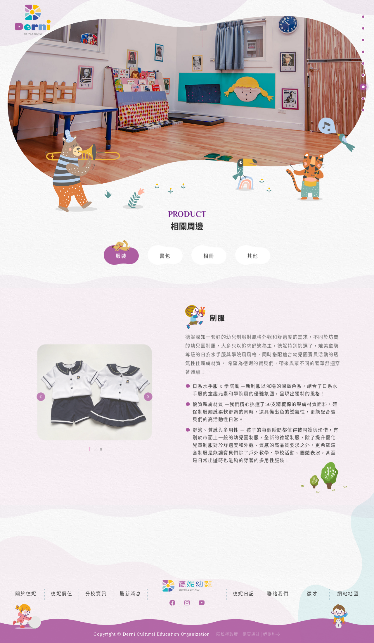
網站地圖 (348, 594)
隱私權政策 (227, 635)
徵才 (312, 594)
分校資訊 (96, 594)
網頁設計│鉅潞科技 (261, 635)
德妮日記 (243, 594)
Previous (73, 416)
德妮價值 (61, 594)
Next (116, 416)
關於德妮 (26, 594)
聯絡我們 (278, 594)
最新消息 (130, 594)
